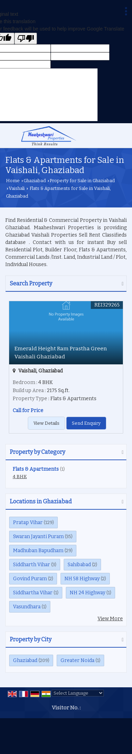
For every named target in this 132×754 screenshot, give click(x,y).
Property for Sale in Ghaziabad (82, 180)
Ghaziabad (35, 180)
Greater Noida (77, 660)
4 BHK (20, 476)
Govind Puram (30, 579)
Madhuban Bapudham (38, 551)
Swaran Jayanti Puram (38, 537)
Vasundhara (26, 607)
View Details (46, 423)
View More (110, 619)
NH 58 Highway (82, 579)
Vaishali (17, 188)
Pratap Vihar (28, 522)
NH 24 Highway (87, 593)
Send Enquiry (86, 423)
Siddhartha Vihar (32, 593)
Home (13, 180)
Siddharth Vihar (31, 565)
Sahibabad (79, 565)
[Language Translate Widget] (78, 693)
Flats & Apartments (36, 469)
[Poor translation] (25, 38)
